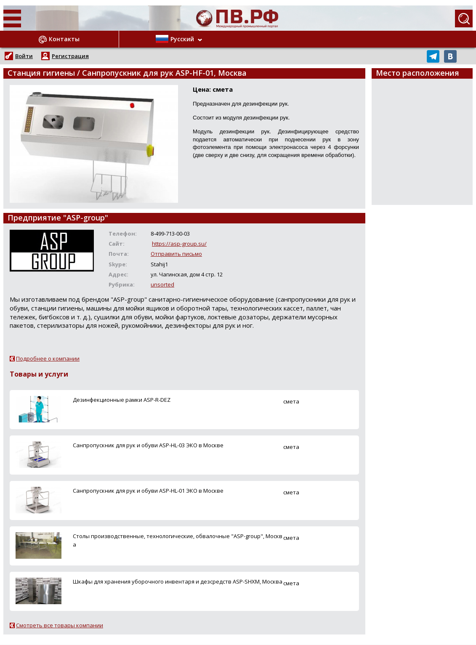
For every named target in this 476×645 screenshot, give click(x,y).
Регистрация (70, 56)
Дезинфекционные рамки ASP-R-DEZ (121, 399)
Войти (24, 56)
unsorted (162, 284)
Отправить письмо (176, 253)
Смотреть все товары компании (59, 625)
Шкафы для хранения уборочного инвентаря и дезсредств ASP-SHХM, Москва (177, 581)
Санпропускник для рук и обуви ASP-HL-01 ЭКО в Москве (148, 490)
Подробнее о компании (48, 358)
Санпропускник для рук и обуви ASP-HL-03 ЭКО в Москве (148, 445)
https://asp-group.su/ (179, 243)
